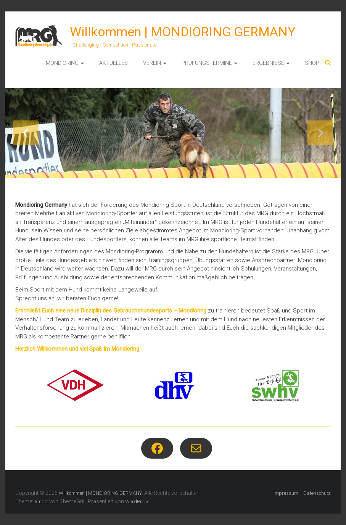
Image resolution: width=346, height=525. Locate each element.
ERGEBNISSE (268, 63)
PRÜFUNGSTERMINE (207, 63)
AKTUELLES (113, 63)
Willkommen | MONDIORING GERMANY (183, 31)
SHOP (312, 63)
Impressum (286, 493)
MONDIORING (62, 63)
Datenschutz (317, 493)
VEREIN (152, 63)
